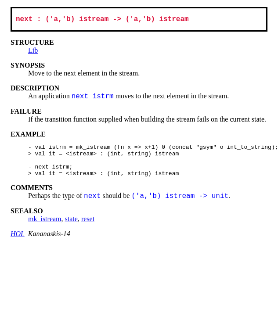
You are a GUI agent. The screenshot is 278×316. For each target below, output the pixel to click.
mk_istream (44, 227)
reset (87, 227)
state (71, 227)
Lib (33, 52)
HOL (18, 242)
